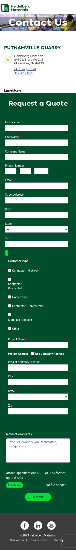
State (8, 223)
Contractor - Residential (15, 286)
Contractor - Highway (25, 270)
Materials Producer (20, 319)
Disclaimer (17, 540)
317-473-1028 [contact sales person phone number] (23, 73)
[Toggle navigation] (69, 7)
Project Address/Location (24, 361)
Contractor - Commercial (27, 306)
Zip (7, 238)
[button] (6, 253)
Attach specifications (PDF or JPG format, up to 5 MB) (36, 475)
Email (8, 180)
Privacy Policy (38, 540)
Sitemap (58, 540)
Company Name (15, 151)
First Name (12, 122)
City (7, 209)
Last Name (12, 137)
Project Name (16, 339)
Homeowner (20, 297)
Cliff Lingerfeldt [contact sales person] (25, 69)
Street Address (14, 194)
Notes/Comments (19, 434)
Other (15, 328)
